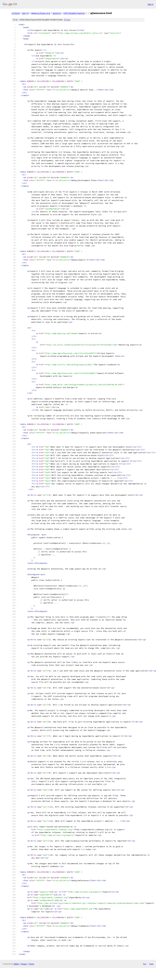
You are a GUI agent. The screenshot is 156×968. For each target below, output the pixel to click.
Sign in (150, 4)
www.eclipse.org (40, 13)
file (67, 20)
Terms (31, 964)
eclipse (16, 13)
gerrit (25, 13)
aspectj (56, 13)
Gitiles (16, 964)
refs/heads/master (74, 13)
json (151, 964)
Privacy (24, 964)
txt (144, 964)
